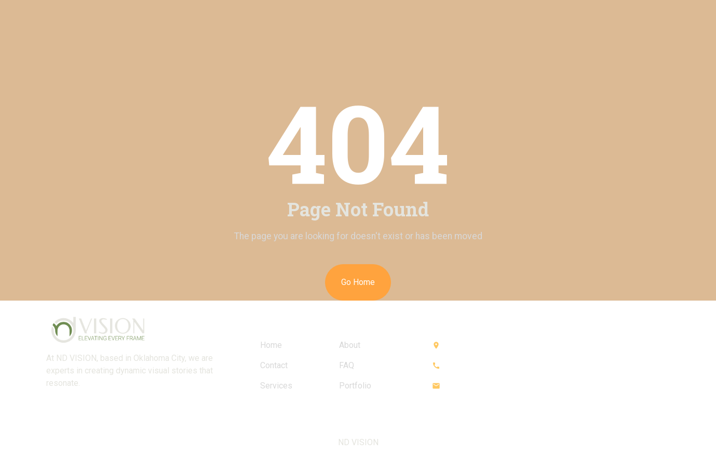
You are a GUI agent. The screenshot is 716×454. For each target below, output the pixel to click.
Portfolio (355, 386)
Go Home (358, 282)
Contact (274, 365)
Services (276, 386)
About (349, 345)
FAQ (346, 365)
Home (271, 345)
